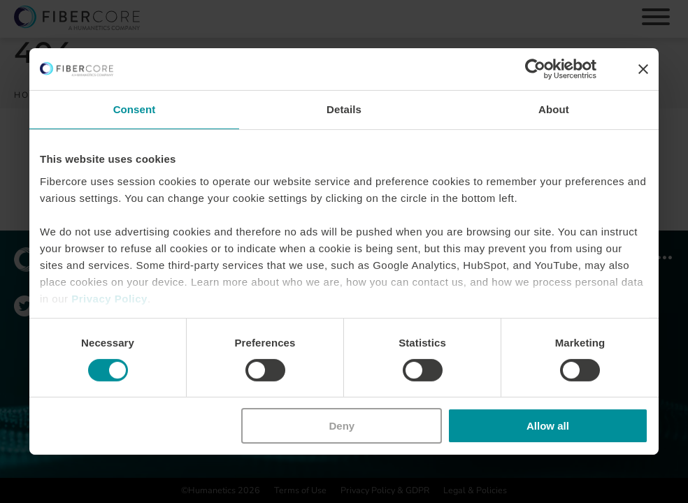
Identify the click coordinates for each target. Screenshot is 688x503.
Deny (342, 426)
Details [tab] (344, 109)
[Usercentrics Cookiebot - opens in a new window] (535, 69)
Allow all (547, 426)
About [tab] (553, 109)
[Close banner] (643, 69)
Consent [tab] (134, 109)
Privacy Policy (109, 298)
